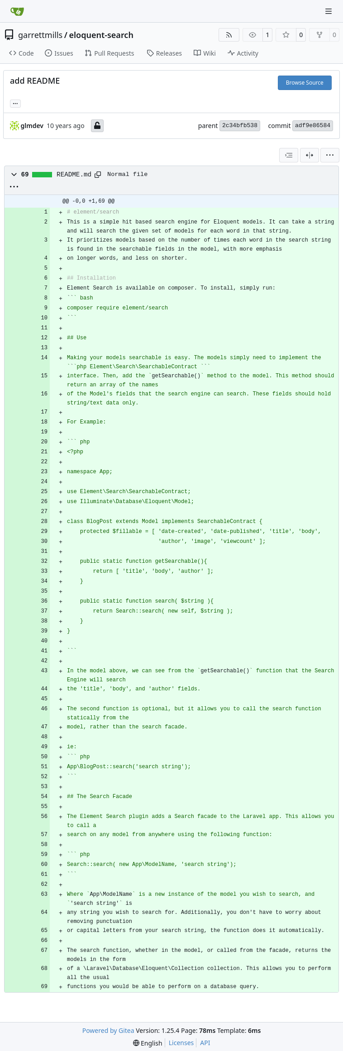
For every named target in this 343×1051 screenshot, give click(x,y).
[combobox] (288, 155)
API (205, 1042)
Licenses (181, 1042)
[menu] (329, 155)
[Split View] (309, 155)
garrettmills (40, 34)
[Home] (17, 11)
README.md (74, 174)
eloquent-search (101, 34)
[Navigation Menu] (329, 11)
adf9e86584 (312, 125)
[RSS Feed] (229, 35)
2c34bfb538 (239, 125)
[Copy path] (97, 174)
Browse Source (305, 82)
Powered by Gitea (108, 1030)
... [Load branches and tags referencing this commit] (15, 103)
